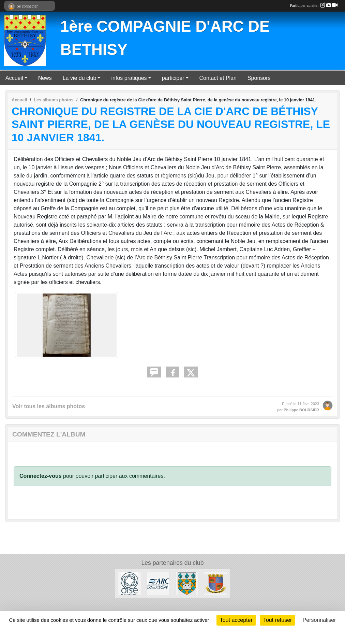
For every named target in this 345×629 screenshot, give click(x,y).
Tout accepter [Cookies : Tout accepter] (236, 620)
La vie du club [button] (79, 78)
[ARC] (158, 583)
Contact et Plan (218, 78)
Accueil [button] (14, 78)
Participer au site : (314, 5)
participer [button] (173, 78)
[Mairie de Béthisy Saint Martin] (215, 583)
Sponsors (259, 78)
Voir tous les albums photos (48, 406)
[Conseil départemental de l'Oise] (129, 583)
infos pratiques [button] (129, 78)
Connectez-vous (40, 476)
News (45, 78)
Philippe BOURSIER (301, 410)
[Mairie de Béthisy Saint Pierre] (186, 583)
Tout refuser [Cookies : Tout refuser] (277, 620)
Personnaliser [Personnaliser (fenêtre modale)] (319, 620)
